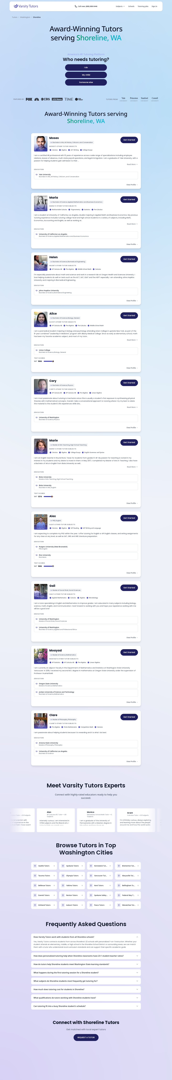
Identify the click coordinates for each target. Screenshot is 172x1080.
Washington (25, 17)
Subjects (120, 6)
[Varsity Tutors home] (25, 6)
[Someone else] (86, 82)
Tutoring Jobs (143, 6)
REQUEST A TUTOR (86, 1037)
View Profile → (132, 185)
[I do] (86, 67)
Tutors (14, 17)
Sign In (154, 6)
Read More (132, 164)
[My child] (86, 75)
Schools (131, 6)
